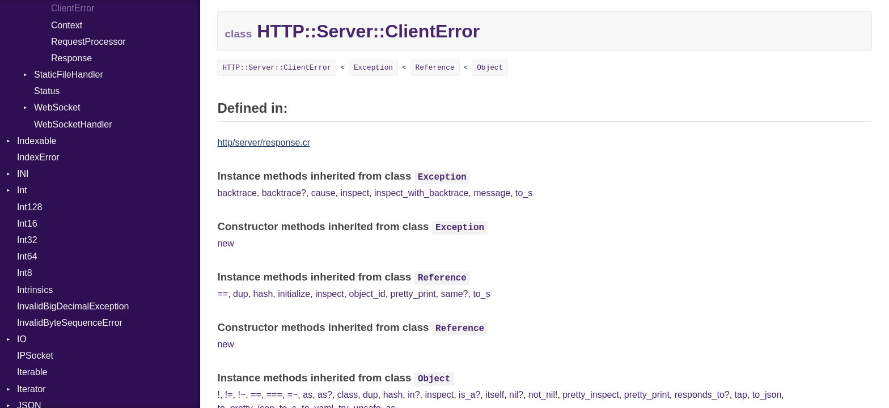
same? (454, 294)
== (222, 294)
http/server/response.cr (263, 142)
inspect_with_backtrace (421, 193)
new (225, 243)
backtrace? (284, 193)
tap (741, 395)
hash (263, 294)
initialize (294, 294)
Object (490, 67)
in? (414, 395)
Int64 (27, 256)
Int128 (29, 207)
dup (240, 294)
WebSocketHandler (73, 124)
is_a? (469, 395)
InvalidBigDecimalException (73, 306)
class (347, 395)
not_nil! (543, 395)
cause (323, 193)
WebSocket (57, 107)
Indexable (36, 141)
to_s (523, 193)
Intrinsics (35, 290)
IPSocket (35, 355)
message (491, 193)
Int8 (24, 273)
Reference (435, 67)
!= (229, 395)
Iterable (32, 372)
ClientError (72, 8)
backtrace (236, 193)
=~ (292, 395)
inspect (354, 193)
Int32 (27, 240)
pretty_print (413, 294)
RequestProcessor (88, 41)
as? (325, 395)
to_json (767, 395)
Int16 (27, 223)
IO (22, 339)
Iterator (31, 389)
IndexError (38, 157)
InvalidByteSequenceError (69, 323)
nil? (516, 395)
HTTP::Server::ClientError (276, 67)
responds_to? (702, 395)
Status (47, 91)
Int (22, 190)
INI (22, 173)
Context (66, 25)
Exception (373, 67)
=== (274, 395)
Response (71, 58)
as (307, 395)
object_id (367, 294)
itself (494, 395)
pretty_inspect (590, 395)
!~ (241, 395)
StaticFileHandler (68, 74)
